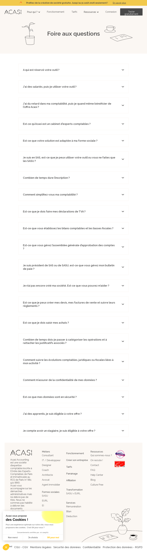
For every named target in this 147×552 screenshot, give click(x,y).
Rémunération (73, 506)
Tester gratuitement (131, 12)
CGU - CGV (21, 547)
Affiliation (71, 480)
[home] (12, 12)
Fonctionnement (55, 11)
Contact (94, 465)
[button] (33, 12)
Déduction (71, 516)
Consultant (48, 455)
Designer (46, 465)
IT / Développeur (51, 460)
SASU (45, 495)
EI (43, 505)
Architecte (47, 475)
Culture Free (96, 484)
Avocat (46, 479)
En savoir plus (119, 3)
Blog (92, 479)
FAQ (92, 470)
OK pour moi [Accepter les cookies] (53, 537)
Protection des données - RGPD (122, 547)
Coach (45, 470)
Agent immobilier (51, 484)
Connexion (111, 11)
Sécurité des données (67, 547)
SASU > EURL (73, 493)
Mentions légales (40, 547)
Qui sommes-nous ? (101, 455)
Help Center (96, 475)
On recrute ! (96, 460)
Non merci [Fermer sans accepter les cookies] (13, 537)
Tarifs (74, 11)
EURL (45, 500)
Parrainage (72, 473)
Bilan (68, 511)
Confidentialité (92, 547)
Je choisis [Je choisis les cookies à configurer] (33, 537)
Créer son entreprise (77, 460)
